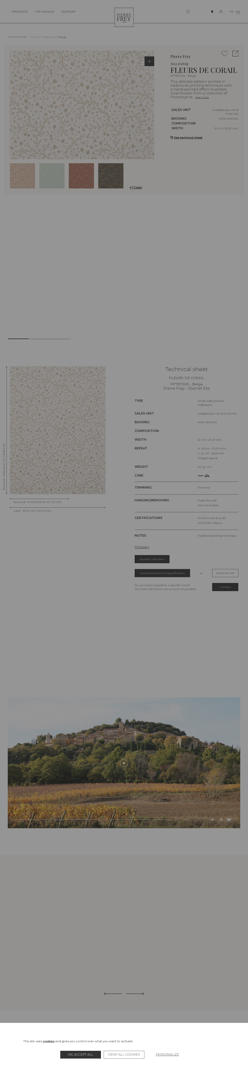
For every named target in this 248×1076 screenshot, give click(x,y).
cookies (48, 1041)
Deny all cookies (124, 1054)
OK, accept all (80, 1054)
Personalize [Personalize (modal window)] (167, 1054)
